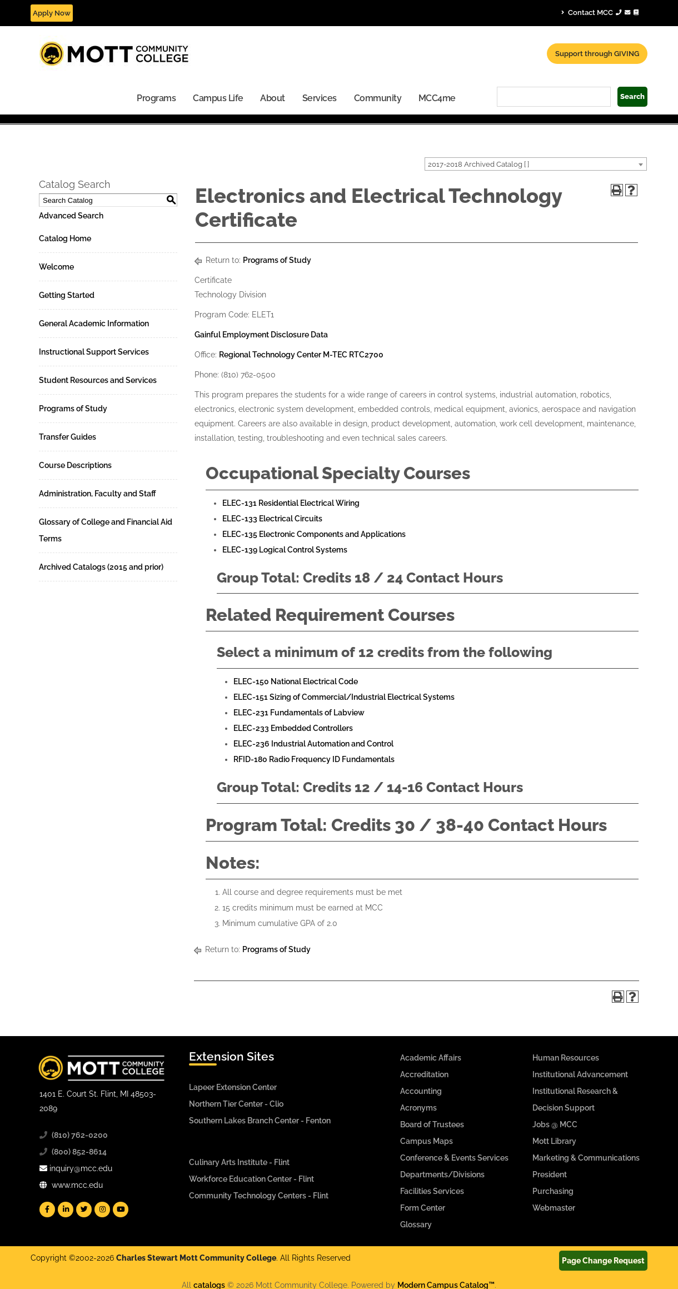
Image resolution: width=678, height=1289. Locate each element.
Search (632, 96)
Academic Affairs (430, 1057)
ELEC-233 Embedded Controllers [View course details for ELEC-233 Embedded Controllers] (293, 728)
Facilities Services (432, 1191)
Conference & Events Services (454, 1157)
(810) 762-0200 (80, 1135)
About (272, 98)
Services (319, 98)
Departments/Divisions (442, 1174)
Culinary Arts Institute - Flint (239, 1162)
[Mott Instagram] (102, 1209)
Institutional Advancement (580, 1074)
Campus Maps (426, 1141)
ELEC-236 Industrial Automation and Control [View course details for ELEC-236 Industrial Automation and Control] (313, 743)
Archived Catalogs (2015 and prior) (101, 567)
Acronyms (418, 1107)
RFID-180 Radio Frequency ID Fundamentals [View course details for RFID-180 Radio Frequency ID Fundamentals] (314, 759)
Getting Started (66, 295)
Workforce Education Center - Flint (251, 1178)
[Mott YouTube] (120, 1209)
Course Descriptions (75, 465)
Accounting (421, 1091)
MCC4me (437, 98)
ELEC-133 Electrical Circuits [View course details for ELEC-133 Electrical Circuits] (272, 518)
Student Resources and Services (98, 380)
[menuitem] (156, 98)
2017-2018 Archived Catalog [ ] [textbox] (478, 164)
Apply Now (52, 13)
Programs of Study (73, 408)
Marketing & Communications (586, 1157)
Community (378, 98)
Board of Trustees (432, 1124)
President (549, 1174)
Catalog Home (65, 238)
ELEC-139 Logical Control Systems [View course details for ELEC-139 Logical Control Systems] (284, 549)
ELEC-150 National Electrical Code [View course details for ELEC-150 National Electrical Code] (295, 681)
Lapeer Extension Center (233, 1087)
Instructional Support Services (94, 351)
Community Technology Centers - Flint (258, 1195)
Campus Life (218, 98)
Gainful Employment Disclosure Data (261, 334)
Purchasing (553, 1191)
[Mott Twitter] (84, 1209)
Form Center (422, 1207)
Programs (156, 98)
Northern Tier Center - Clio (236, 1103)
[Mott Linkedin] (65, 1209)
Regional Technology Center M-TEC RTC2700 (301, 354)
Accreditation (424, 1074)
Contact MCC (600, 12)
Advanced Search (71, 215)
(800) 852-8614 (79, 1151)
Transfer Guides (67, 436)
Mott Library (554, 1141)
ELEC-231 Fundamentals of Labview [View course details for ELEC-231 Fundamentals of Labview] (299, 712)
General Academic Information (94, 323)
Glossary (416, 1224)
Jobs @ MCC (554, 1124)
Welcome (56, 266)
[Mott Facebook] (47, 1209)
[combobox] (536, 164)
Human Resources (565, 1057)
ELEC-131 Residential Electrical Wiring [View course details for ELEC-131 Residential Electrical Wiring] (291, 503)
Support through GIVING (597, 53)
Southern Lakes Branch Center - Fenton (260, 1120)
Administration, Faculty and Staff (97, 493)
